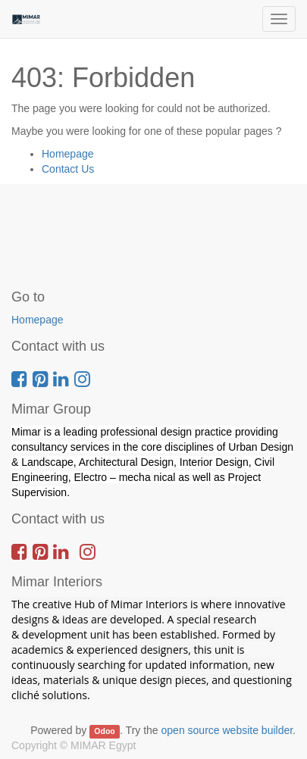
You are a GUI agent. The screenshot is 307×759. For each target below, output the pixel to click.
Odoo (104, 731)
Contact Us (68, 169)
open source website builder (227, 730)
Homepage (68, 154)
